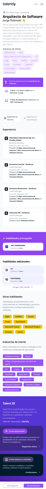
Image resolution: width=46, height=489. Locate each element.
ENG (36, 4)
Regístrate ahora (31, 446)
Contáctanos (33, 472)
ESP (41, 4)
